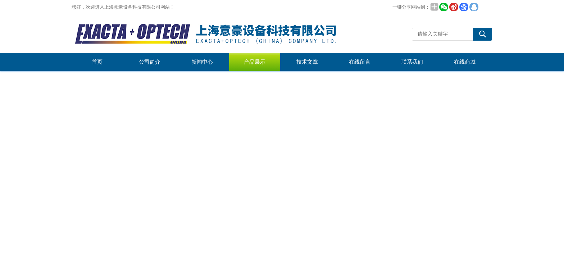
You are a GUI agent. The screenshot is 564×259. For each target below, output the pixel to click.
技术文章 (307, 62)
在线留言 (359, 62)
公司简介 (149, 62)
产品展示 (254, 62)
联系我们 (412, 62)
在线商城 (465, 62)
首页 (97, 62)
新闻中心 (202, 62)
